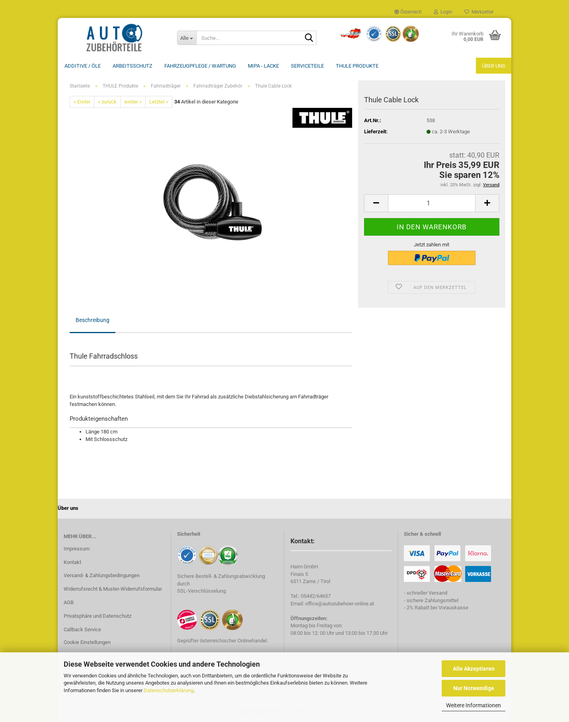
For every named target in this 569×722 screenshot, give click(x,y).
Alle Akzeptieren (474, 668)
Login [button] (443, 12)
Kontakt (72, 562)
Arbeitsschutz (132, 66)
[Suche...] (186, 38)
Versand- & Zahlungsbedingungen (102, 575)
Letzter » (158, 102)
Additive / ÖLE (82, 66)
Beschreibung (92, 320)
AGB (69, 602)
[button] (408, 12)
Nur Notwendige (473, 688)
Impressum (77, 549)
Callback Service (82, 629)
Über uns (493, 66)
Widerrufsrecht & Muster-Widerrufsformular (113, 589)
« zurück (107, 102)
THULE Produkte (357, 66)
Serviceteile (307, 66)
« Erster (82, 102)
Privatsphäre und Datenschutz (97, 616)
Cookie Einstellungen (87, 642)
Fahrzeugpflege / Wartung (200, 66)
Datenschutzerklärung (168, 690)
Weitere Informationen (473, 705)
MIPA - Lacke (263, 66)
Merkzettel (478, 12)
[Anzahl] (431, 203)
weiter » (133, 102)
